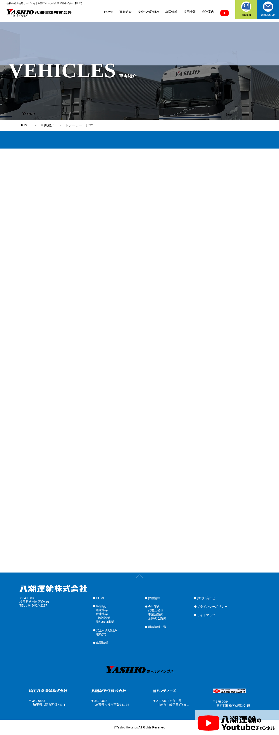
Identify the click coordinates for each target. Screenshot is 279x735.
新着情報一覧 (157, 627)
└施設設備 (103, 618)
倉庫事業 (102, 614)
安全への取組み (148, 12)
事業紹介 (125, 12)
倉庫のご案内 (157, 618)
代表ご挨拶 (155, 610)
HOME (108, 12)
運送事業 (102, 610)
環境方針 (102, 634)
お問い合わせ (206, 598)
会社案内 (208, 12)
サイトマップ (206, 615)
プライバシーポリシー (212, 606)
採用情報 (190, 12)
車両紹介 (47, 125)
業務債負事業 (105, 622)
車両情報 (171, 12)
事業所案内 (155, 614)
